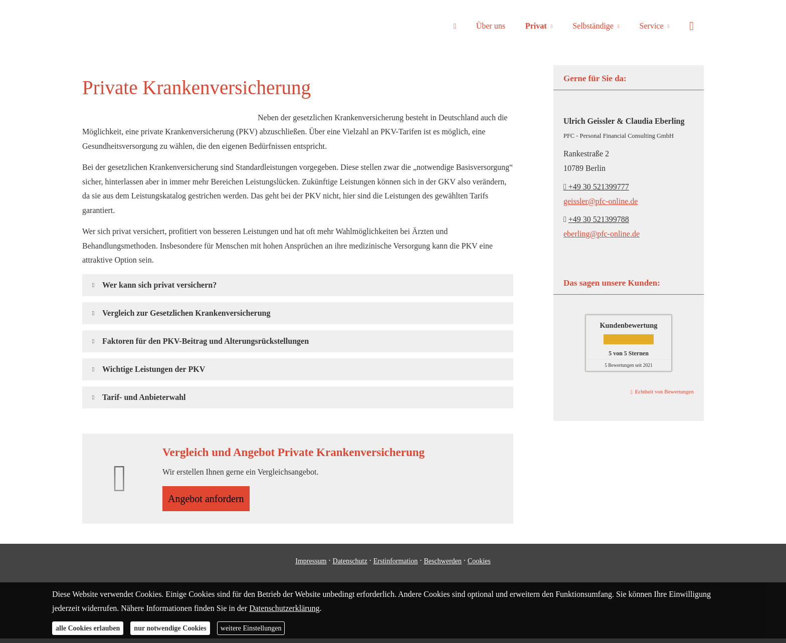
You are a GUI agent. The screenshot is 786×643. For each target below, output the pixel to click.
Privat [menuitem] (536, 26)
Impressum (310, 565)
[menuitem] (454, 26)
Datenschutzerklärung (284, 608)
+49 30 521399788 (598, 219)
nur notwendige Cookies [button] (170, 628)
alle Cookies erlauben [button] (88, 628)
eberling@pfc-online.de (601, 234)
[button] (159, 285)
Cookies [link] (479, 565)
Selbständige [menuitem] (593, 26)
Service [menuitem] (652, 26)
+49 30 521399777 (596, 186)
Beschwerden (442, 565)
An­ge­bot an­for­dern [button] (211, 500)
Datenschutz (350, 565)
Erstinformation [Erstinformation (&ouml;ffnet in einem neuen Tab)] (395, 565)
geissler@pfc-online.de (600, 201)
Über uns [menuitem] (490, 26)
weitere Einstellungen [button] (251, 628)
